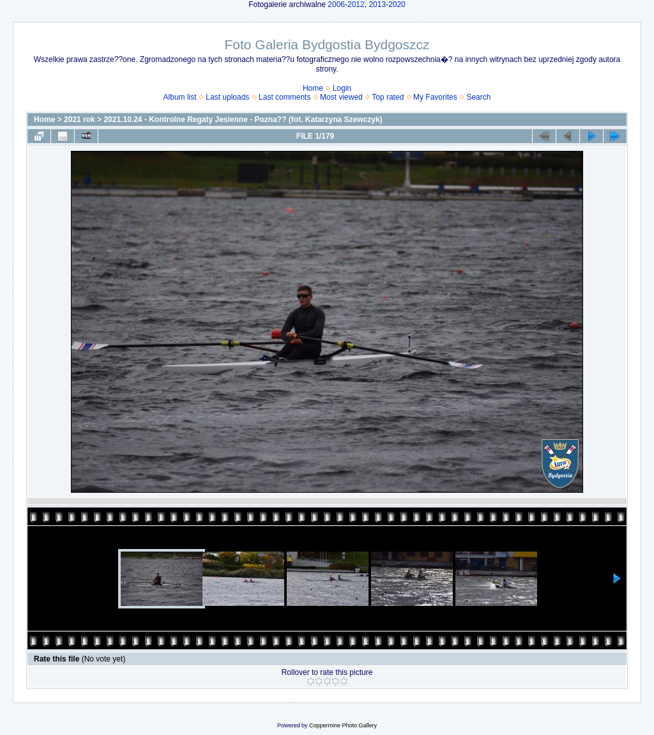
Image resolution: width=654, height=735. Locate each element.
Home (313, 88)
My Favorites (435, 97)
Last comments (284, 97)
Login (342, 88)
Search (478, 97)
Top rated (388, 97)
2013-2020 (387, 4)
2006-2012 (346, 4)
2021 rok (79, 119)
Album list (180, 97)
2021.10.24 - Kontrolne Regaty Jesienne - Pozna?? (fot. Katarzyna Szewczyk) (242, 119)
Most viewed (341, 97)
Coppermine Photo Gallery (343, 725)
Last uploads (227, 97)
